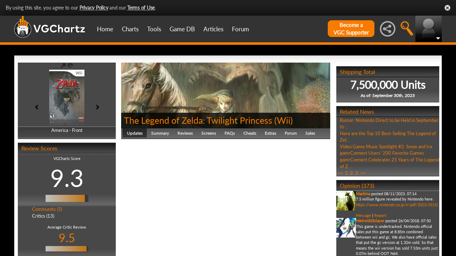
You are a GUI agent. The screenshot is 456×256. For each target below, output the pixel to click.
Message (363, 215)
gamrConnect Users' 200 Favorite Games (382, 153)
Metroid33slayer (370, 220)
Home (105, 29)
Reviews (185, 133)
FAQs (229, 133)
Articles (213, 29)
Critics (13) (43, 216)
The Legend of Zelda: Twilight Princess (198, 120)
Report (380, 215)
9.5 (67, 238)
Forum (240, 29)
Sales (310, 133)
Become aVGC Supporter (351, 29)
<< (340, 173)
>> (363, 173)
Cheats (249, 133)
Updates (134, 133)
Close (447, 8)
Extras (270, 133)
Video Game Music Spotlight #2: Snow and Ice (386, 146)
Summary (160, 133)
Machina (363, 193)
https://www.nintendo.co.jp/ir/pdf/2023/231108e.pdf (403, 204)
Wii (283, 120)
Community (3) (47, 209)
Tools (154, 29)
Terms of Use (141, 8)
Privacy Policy (93, 8)
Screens (208, 133)
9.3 (67, 178)
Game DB (182, 29)
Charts (130, 29)
